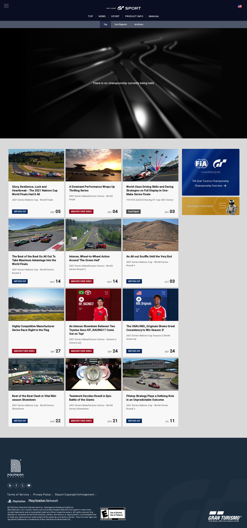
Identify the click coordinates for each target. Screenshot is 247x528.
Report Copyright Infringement (74, 494)
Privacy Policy (42, 494)
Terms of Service (18, 494)
